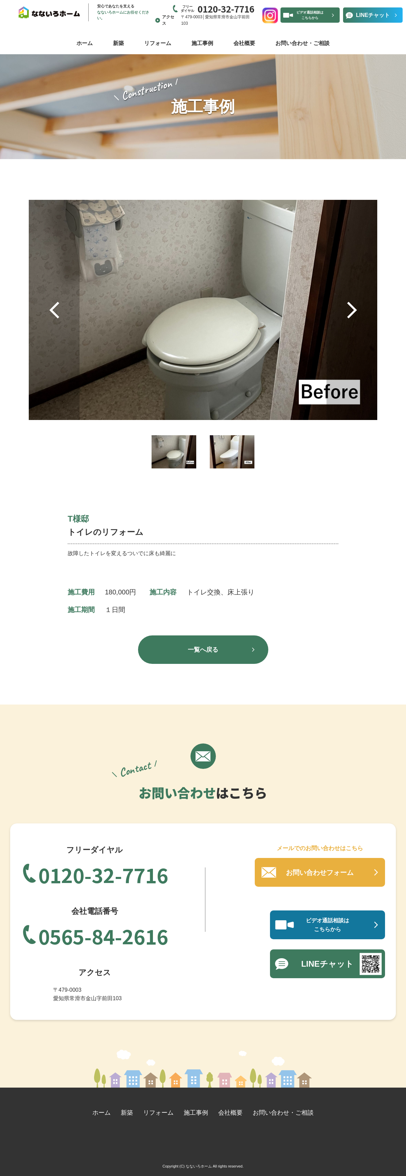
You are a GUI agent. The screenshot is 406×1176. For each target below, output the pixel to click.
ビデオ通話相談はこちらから (309, 15)
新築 (118, 43)
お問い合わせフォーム (320, 872)
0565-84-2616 (103, 935)
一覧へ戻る (203, 649)
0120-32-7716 (103, 874)
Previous (54, 310)
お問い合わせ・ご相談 (302, 43)
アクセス (168, 20)
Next (351, 310)
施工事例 (202, 43)
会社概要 (244, 43)
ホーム (84, 43)
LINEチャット (373, 15)
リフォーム (157, 43)
